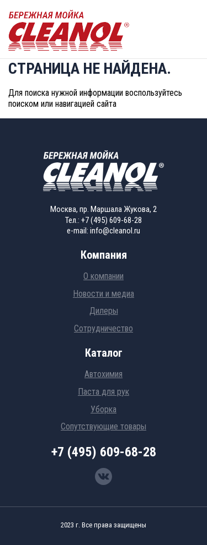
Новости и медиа (103, 293)
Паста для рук (103, 391)
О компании (103, 276)
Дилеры (103, 311)
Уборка (103, 409)
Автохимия (103, 374)
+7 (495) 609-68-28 (111, 220)
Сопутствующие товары (103, 426)
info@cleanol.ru (115, 231)
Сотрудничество (103, 328)
